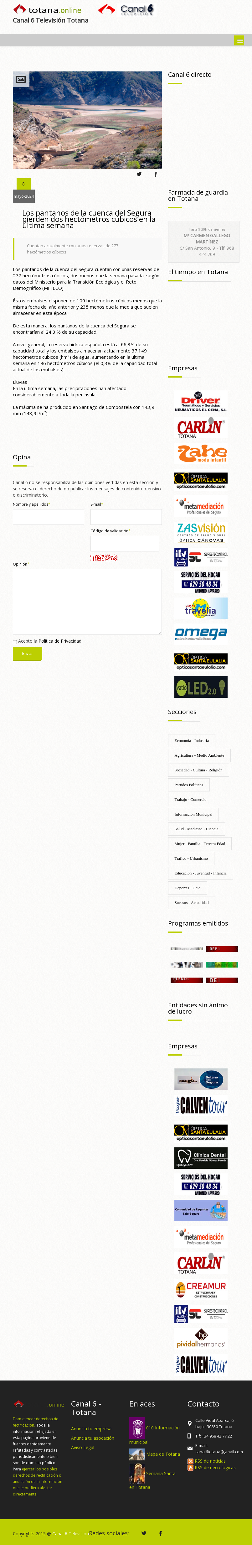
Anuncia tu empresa (91, 1429)
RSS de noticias (207, 1461)
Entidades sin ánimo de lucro (198, 1008)
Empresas (183, 368)
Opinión (21, 564)
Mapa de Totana (163, 1454)
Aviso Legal (82, 1447)
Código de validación (110, 531)
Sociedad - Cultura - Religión (199, 770)
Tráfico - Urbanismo (191, 858)
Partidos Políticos (189, 784)
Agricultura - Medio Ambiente (199, 755)
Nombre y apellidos (31, 504)
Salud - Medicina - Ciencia (197, 829)
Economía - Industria (192, 740)
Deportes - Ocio (188, 887)
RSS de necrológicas (212, 1467)
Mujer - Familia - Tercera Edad (200, 843)
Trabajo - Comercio (191, 799)
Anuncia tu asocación (92, 1438)
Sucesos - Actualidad (192, 902)
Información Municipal (194, 814)
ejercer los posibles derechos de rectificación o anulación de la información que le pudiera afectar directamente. (37, 1481)
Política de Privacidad (60, 641)
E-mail (96, 504)
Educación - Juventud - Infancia (201, 873)
